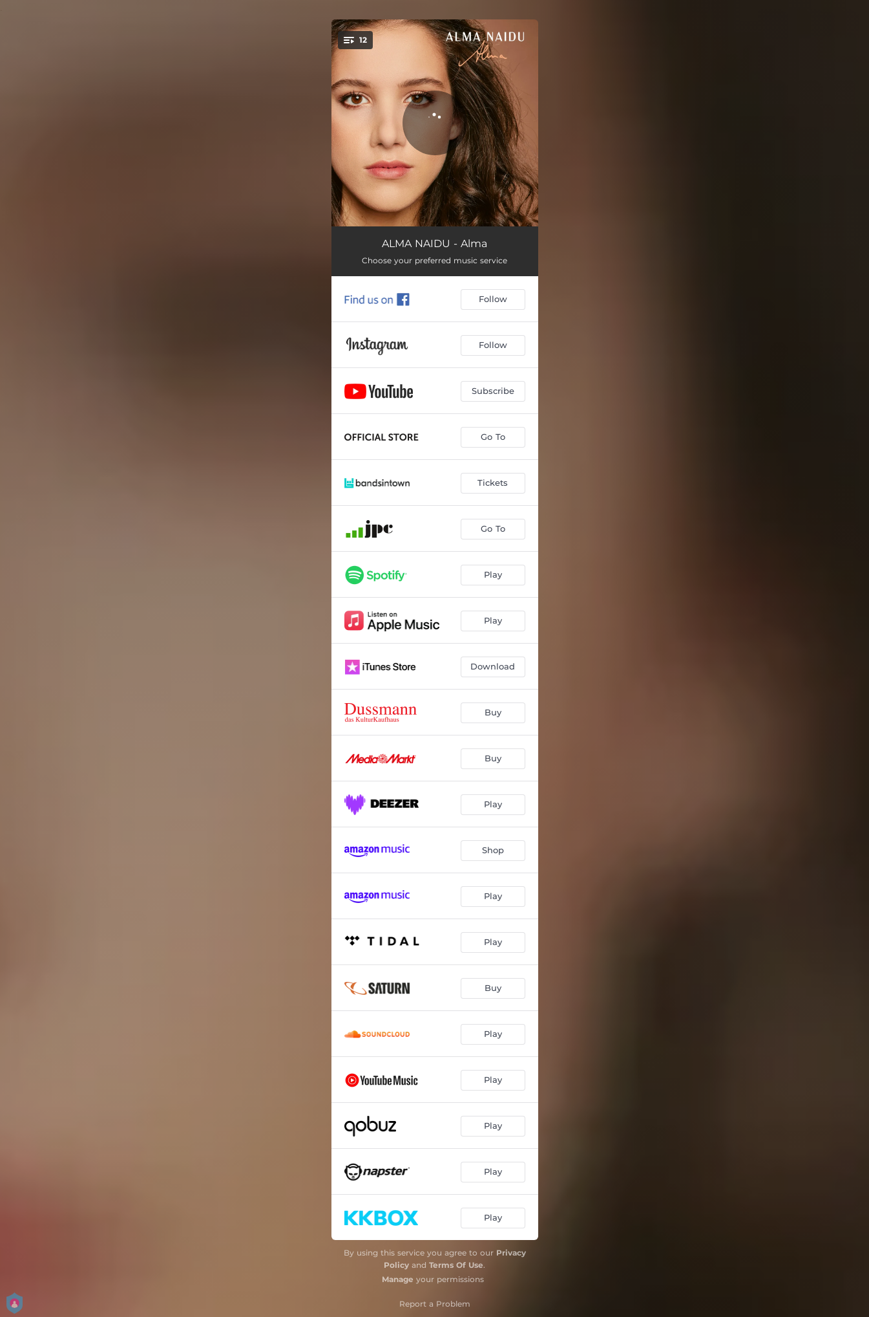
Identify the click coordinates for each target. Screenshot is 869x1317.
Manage (398, 1279)
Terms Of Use (456, 1265)
